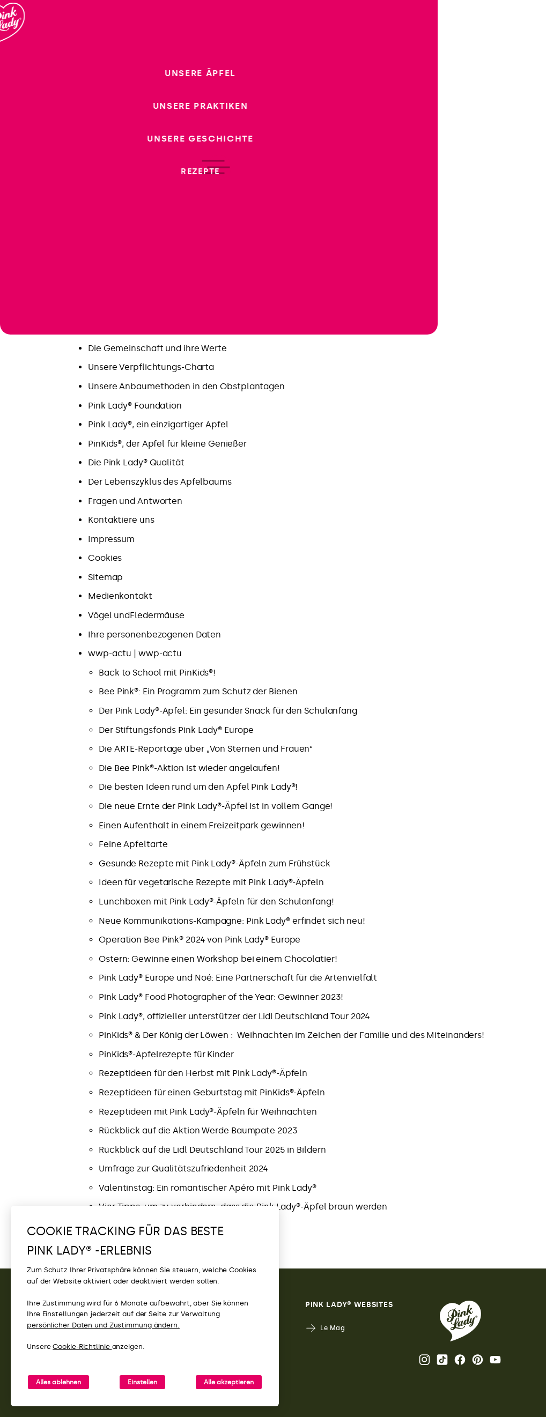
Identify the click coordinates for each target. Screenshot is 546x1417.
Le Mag (325, 1328)
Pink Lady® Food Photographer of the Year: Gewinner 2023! (221, 997)
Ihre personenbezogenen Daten (154, 634)
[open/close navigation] (28, 708)
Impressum (111, 539)
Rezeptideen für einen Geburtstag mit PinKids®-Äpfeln (212, 1092)
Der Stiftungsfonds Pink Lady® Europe (176, 730)
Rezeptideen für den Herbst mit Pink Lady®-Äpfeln (203, 1073)
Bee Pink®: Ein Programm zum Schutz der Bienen (198, 691)
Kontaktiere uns (121, 520)
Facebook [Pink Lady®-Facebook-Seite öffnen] (460, 1359)
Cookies (105, 558)
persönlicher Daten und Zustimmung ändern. (103, 1325)
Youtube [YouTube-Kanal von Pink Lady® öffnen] (495, 1359)
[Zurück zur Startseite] (28, 53)
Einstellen (142, 1382)
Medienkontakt (120, 596)
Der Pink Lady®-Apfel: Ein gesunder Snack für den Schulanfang (228, 711)
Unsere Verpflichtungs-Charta (151, 367)
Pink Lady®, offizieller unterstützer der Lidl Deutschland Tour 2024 (234, 1016)
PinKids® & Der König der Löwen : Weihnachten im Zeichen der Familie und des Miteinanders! (291, 1035)
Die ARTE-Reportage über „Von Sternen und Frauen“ (206, 749)
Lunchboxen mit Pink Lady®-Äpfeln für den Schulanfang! (216, 901)
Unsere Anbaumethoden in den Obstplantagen (186, 386)
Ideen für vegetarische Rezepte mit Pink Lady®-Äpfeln (211, 882)
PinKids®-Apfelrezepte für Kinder (166, 1054)
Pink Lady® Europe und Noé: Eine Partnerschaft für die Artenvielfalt (238, 978)
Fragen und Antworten (135, 501)
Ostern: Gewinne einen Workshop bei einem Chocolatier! (218, 959)
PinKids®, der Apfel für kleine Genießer (167, 444)
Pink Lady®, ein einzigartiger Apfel (158, 424)
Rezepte (105, 215)
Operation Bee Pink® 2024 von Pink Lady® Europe (199, 939)
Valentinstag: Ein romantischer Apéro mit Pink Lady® (207, 1188)
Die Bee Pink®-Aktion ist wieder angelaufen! (189, 768)
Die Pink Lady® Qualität (136, 462)
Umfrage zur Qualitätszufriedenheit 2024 (183, 1168)
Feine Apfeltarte (133, 844)
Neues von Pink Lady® (133, 233)
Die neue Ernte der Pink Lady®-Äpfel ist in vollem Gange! (216, 806)
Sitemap (105, 577)
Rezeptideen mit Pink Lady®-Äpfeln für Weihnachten (208, 1112)
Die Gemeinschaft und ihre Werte (157, 348)
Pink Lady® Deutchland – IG (145, 271)
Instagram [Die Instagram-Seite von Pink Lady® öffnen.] (424, 1359)
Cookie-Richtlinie (82, 1346)
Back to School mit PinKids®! (157, 672)
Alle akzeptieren (229, 1382)
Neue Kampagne (123, 195)
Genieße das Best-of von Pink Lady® (162, 253)
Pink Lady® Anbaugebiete (141, 329)
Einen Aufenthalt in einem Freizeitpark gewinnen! (202, 825)
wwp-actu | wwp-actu (135, 653)
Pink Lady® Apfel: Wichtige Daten (157, 310)
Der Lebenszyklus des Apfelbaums (160, 482)
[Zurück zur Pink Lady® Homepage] (460, 1321)
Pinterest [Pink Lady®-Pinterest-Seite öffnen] (477, 1359)
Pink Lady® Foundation (135, 405)
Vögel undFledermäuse (136, 615)
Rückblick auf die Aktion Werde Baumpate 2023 (198, 1130)
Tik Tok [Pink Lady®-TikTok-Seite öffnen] (442, 1359)
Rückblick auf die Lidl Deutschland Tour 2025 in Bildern (212, 1150)
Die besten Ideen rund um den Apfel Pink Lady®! (198, 787)
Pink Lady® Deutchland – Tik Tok (155, 291)
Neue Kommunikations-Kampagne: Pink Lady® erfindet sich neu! (232, 921)
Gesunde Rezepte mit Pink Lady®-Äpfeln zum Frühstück (214, 863)
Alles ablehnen (58, 1382)
